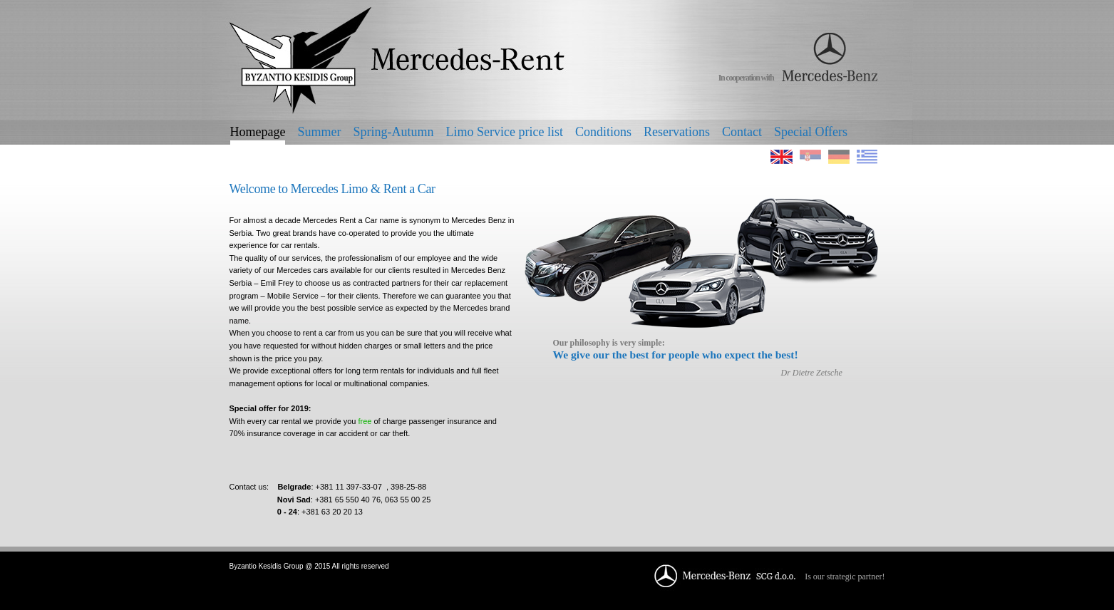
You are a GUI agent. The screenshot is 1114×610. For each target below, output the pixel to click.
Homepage (258, 132)
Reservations (677, 132)
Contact (742, 132)
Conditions (603, 132)
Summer (319, 132)
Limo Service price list (503, 132)
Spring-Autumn (393, 132)
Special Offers (810, 132)
